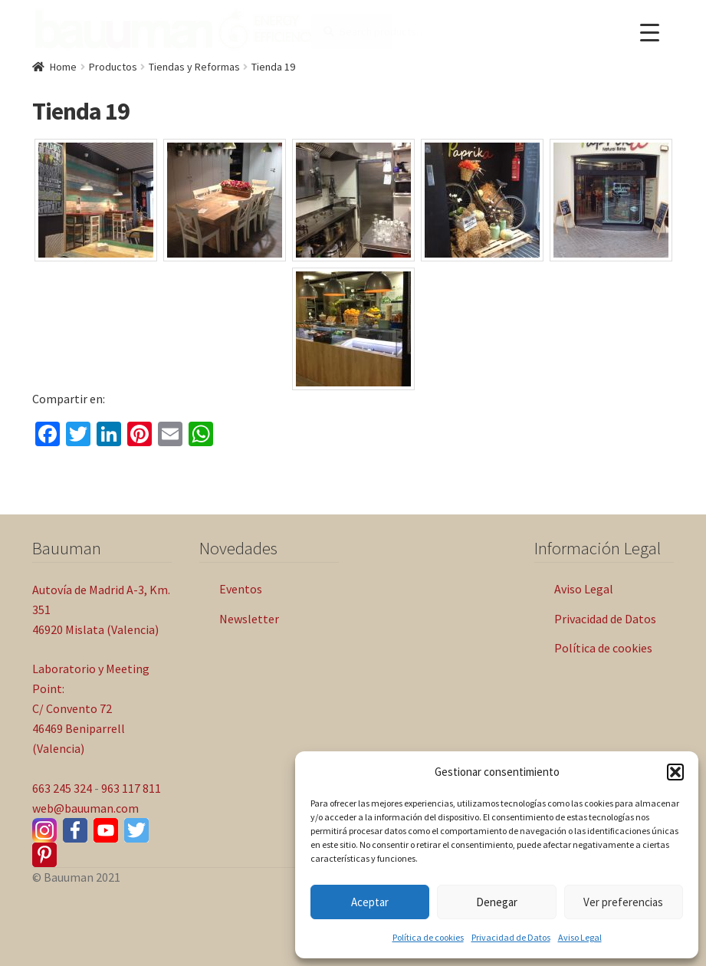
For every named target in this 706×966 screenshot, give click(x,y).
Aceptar (370, 902)
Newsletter (249, 618)
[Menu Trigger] (650, 33)
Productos (113, 67)
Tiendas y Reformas (194, 67)
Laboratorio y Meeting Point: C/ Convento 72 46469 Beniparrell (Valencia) (90, 708)
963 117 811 (131, 788)
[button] (675, 772)
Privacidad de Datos (510, 937)
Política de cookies (428, 937)
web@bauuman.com (85, 808)
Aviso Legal (580, 937)
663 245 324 (62, 788)
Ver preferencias (623, 902)
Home (63, 67)
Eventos (240, 588)
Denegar (496, 902)
